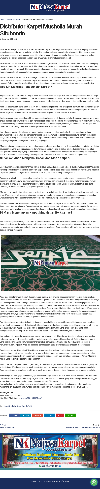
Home (2, 20)
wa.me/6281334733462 (31, 398)
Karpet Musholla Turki (13, 20)
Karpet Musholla (10, 406)
